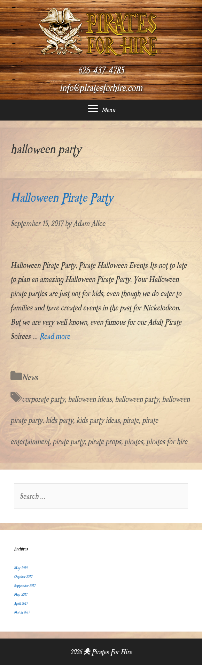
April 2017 (21, 603)
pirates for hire (166, 441)
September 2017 (24, 586)
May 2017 (20, 594)
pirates (133, 441)
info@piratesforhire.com (101, 87)
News (30, 377)
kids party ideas (98, 420)
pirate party (69, 441)
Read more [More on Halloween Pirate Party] (54, 336)
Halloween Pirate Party (61, 197)
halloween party (137, 399)
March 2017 (22, 612)
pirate (131, 420)
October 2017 (23, 577)
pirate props (104, 441)
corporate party (43, 399)
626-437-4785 (101, 70)
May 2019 (20, 568)
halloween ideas (90, 399)
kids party (59, 420)
